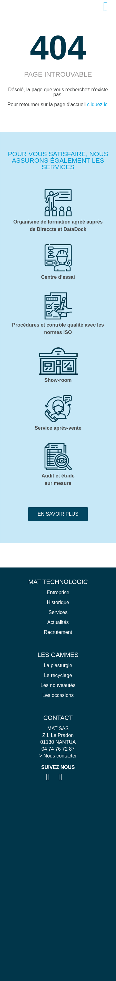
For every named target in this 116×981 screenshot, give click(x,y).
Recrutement (58, 632)
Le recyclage (58, 675)
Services (58, 612)
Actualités (58, 622)
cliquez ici (98, 104)
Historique (58, 602)
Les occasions (58, 695)
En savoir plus (57, 514)
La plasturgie (58, 665)
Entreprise (58, 592)
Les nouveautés (58, 685)
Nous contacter (60, 755)
